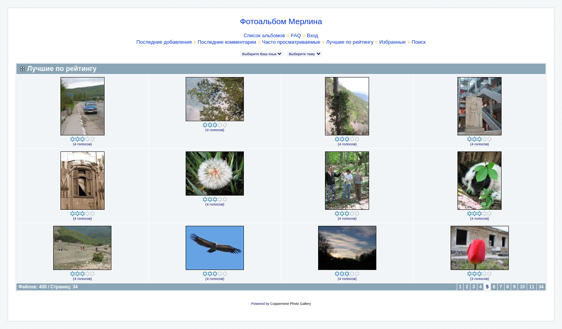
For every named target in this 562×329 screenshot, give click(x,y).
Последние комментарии (227, 42)
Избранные (392, 42)
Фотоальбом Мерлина (281, 21)
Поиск (419, 42)
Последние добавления (164, 42)
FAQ (296, 35)
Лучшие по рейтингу (349, 42)
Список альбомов (264, 35)
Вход (312, 35)
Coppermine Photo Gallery (290, 304)
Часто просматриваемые (291, 42)
